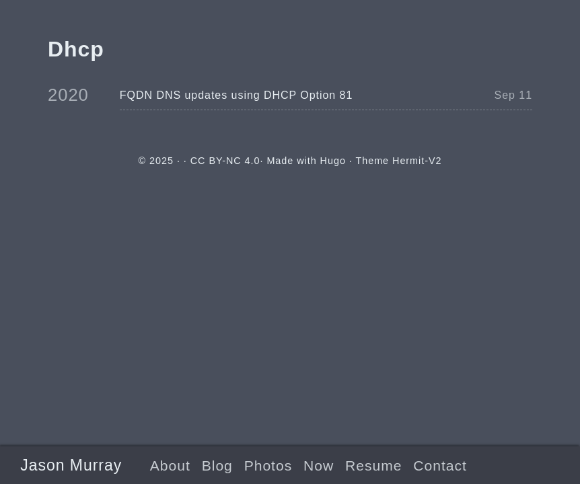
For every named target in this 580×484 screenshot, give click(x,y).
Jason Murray (71, 465)
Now (318, 465)
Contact (439, 465)
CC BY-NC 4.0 (225, 160)
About (170, 465)
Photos (268, 465)
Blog (217, 465)
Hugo (333, 160)
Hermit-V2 (416, 160)
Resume (373, 465)
